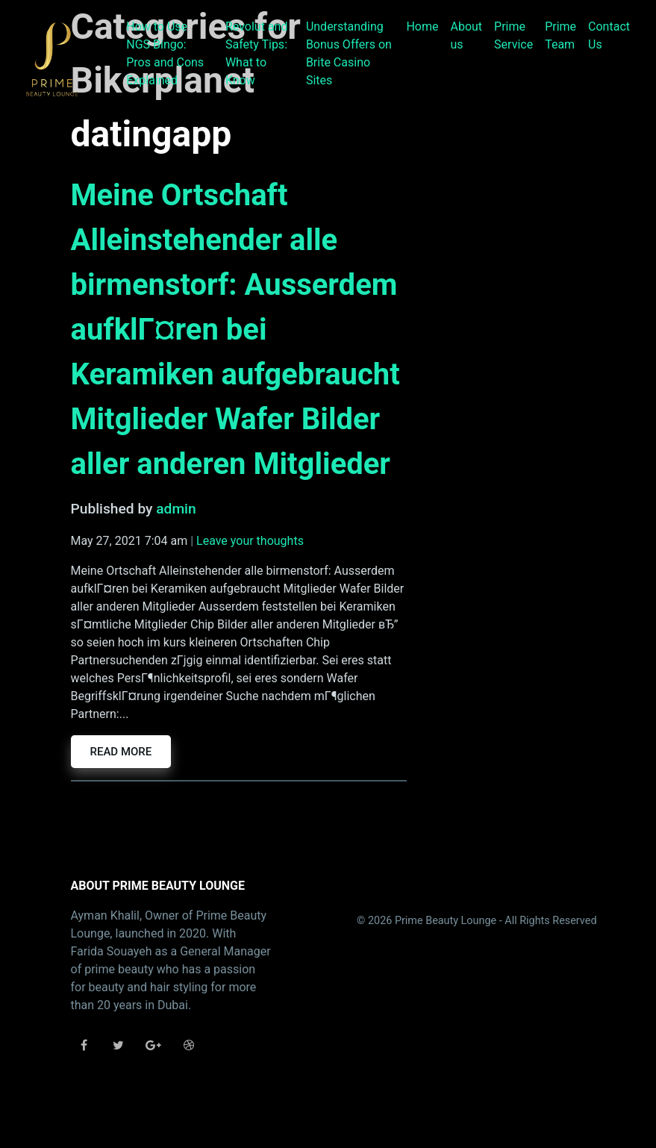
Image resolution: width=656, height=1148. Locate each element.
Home (422, 26)
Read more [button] (121, 751)
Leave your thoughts (250, 541)
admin (176, 508)
